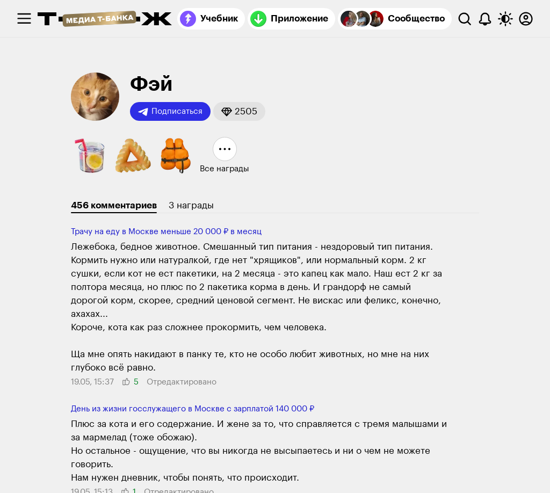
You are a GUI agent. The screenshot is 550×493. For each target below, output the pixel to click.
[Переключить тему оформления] (505, 19)
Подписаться (170, 111)
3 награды (191, 205)
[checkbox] (24, 19)
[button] (239, 111)
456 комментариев (114, 205)
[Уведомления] (485, 19)
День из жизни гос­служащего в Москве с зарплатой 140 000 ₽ (192, 409)
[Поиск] (465, 19)
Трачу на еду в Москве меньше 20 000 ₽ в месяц (166, 232)
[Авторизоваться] (526, 19)
